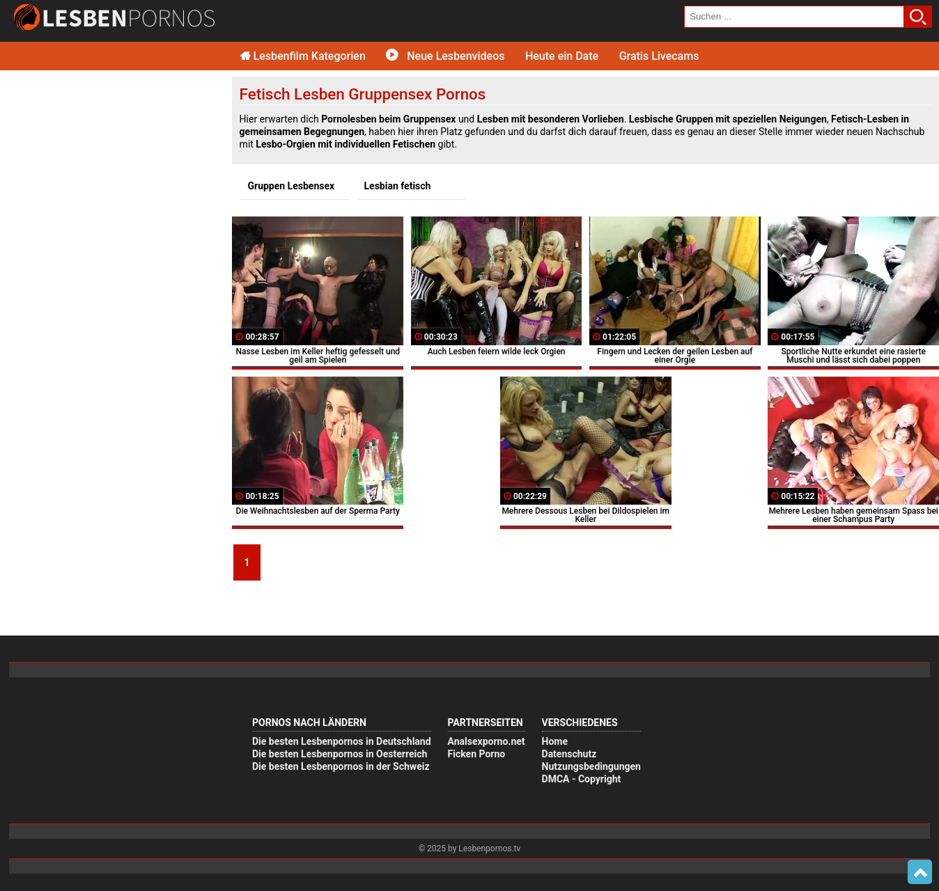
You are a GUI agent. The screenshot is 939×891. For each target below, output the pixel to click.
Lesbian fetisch (397, 185)
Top (919, 872)
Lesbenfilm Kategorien (303, 56)
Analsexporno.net (486, 741)
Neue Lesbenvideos (445, 56)
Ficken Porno (477, 753)
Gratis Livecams (659, 56)
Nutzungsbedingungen (591, 766)
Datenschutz (569, 753)
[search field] (794, 17)
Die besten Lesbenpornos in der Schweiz (341, 766)
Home (555, 741)
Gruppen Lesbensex (290, 185)
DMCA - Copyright (581, 778)
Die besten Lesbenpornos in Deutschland (341, 741)
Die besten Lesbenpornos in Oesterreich (339, 753)
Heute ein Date (561, 56)
